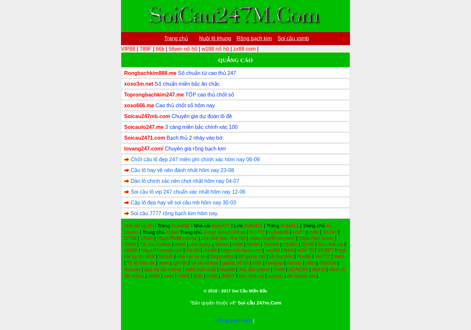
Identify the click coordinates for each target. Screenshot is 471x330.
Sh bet (330, 232)
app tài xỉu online (162, 269)
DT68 (130, 238)
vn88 (212, 276)
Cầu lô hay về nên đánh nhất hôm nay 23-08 (182, 170)
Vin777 (322, 256)
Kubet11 (253, 225)
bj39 (197, 276)
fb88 (288, 250)
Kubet (172, 232)
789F (145, 49)
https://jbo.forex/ (316, 238)
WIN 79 (305, 250)
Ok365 (290, 244)
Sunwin (132, 269)
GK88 (308, 244)
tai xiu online (204, 263)
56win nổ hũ (183, 49)
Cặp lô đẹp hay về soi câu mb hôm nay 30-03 (183, 202)
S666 (130, 244)
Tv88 (278, 269)
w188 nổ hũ (215, 49)
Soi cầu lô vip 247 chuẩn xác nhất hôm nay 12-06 (188, 192)
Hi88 (238, 244)
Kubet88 (180, 225)
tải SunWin (281, 256)
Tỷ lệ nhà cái (141, 263)
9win (339, 256)
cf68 (257, 263)
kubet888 (279, 232)
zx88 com (244, 49)
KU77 (299, 232)
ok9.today (200, 244)
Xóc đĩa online (254, 269)
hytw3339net (231, 232)
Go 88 (193, 250)
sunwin (275, 276)
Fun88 (304, 256)
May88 (227, 269)
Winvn (222, 244)
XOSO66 (298, 269)
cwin (169, 276)
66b (160, 49)
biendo (294, 263)
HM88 (130, 250)
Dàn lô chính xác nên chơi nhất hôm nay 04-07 (185, 181)
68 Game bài (301, 276)
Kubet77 (221, 225)
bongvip (274, 263)
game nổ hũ (235, 263)
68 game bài (252, 256)
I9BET (228, 276)
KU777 (257, 232)
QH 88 (180, 263)
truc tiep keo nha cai (223, 238)
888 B (318, 269)
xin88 (154, 276)
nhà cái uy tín (138, 225)
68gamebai (222, 256)
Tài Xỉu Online (155, 244)
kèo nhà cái (330, 244)
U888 (183, 276)
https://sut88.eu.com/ (272, 238)
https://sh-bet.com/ (241, 250)
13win (146, 238)
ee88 (180, 244)
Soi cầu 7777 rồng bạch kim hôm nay (174, 213)
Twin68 (271, 244)
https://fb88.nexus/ (177, 238)
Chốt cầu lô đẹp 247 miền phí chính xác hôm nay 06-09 (195, 159)
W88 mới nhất (200, 269)
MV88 (253, 244)
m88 (314, 232)
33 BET (326, 250)
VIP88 (128, 49)
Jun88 (210, 250)
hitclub (166, 256)
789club (327, 263)
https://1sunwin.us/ (161, 250)
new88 (272, 250)
